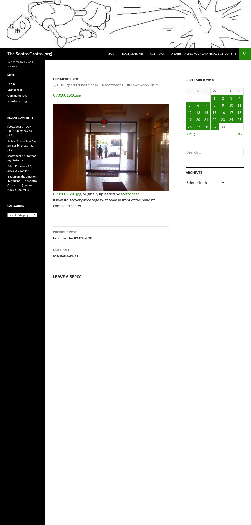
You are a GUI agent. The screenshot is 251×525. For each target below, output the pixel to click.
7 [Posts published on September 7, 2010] (206, 105)
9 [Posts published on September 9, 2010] (223, 105)
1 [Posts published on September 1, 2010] (214, 98)
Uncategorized (65, 79)
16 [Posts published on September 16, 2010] (223, 112)
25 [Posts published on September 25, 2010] (239, 119)
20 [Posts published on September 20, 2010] (198, 119)
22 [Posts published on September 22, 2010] (214, 119)
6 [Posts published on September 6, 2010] (198, 105)
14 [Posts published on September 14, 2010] (206, 112)
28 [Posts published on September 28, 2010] (206, 127)
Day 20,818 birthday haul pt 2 (20, 131)
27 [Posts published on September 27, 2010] (198, 127)
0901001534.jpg (111, 252)
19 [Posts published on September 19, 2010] (190, 119)
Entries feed (15, 89)
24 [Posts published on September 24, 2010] (231, 119)
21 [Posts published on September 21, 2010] (206, 119)
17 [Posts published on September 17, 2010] (231, 112)
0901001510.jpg (67, 95)
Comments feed (17, 95)
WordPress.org (17, 101)
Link (60, 85)
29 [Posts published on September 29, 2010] (214, 127)
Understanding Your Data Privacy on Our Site (203, 53)
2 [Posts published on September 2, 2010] (223, 98)
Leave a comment (144, 85)
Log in (11, 84)
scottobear (114, 85)
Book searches (133, 53)
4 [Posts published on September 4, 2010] (239, 98)
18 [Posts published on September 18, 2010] (239, 112)
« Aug (191, 134)
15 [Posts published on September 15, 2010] (214, 112)
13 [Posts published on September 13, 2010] (198, 112)
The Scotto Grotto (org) (29, 53)
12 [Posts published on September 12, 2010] (190, 112)
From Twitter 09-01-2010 (111, 234)
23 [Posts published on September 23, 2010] (223, 119)
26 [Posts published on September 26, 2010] (190, 127)
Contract (157, 53)
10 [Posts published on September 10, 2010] (231, 105)
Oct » (238, 134)
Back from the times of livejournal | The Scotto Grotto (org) (22, 181)
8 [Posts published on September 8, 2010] (214, 105)
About (111, 53)
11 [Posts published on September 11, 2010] (239, 105)
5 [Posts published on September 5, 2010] (190, 105)
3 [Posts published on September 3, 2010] (231, 98)
